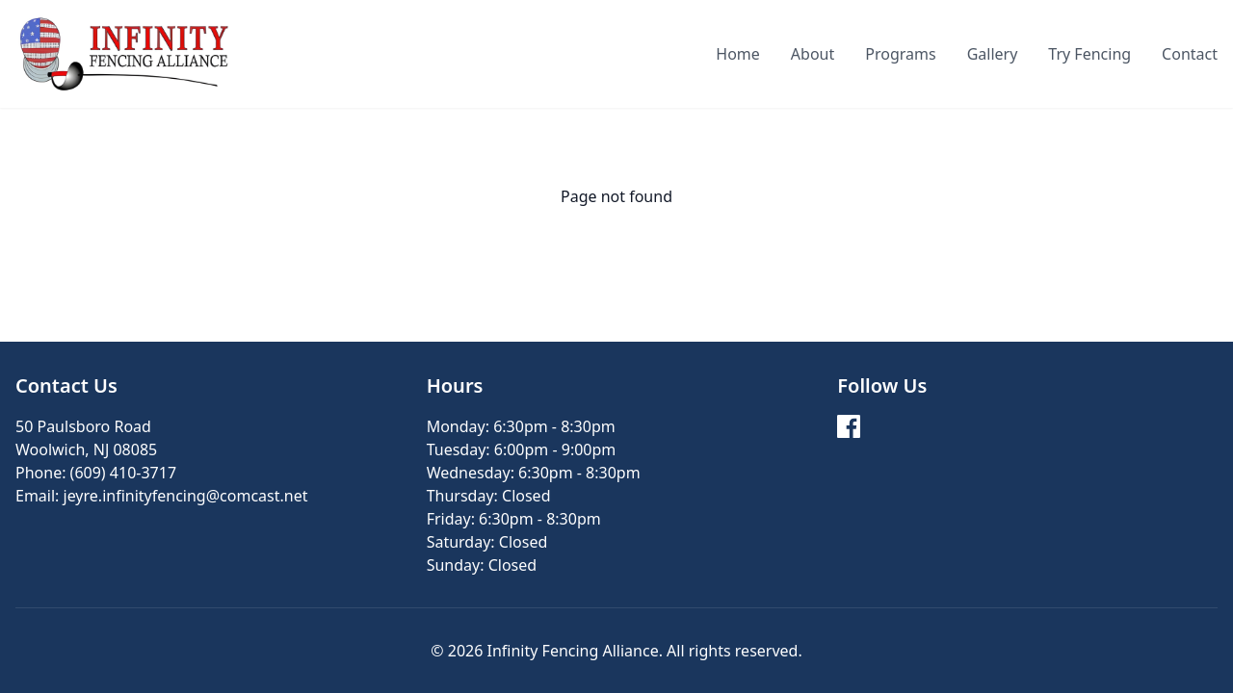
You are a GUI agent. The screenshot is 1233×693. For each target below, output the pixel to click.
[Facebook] (848, 426)
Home (738, 53)
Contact (1190, 53)
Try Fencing (1089, 53)
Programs (900, 53)
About (812, 53)
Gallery (992, 53)
